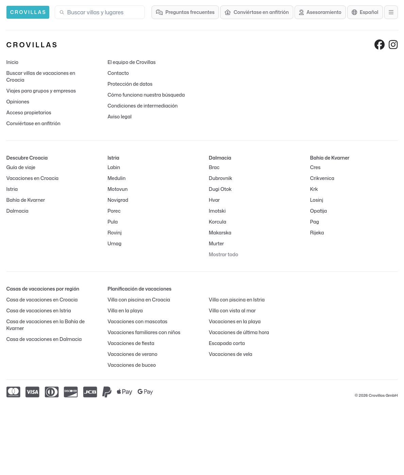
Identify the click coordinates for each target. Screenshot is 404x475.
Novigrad (118, 200)
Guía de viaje (21, 167)
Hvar (214, 200)
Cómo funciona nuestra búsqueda (146, 95)
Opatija (318, 211)
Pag (314, 221)
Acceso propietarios (28, 112)
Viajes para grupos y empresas (41, 90)
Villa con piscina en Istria (237, 299)
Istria (12, 189)
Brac (214, 167)
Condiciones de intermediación (143, 105)
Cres (315, 167)
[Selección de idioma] (365, 12)
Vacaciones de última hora (239, 332)
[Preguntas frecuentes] (185, 12)
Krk (314, 189)
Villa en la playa (125, 310)
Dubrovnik (220, 178)
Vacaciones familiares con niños (144, 332)
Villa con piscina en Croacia (139, 299)
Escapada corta (227, 343)
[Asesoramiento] (320, 12)
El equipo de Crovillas (132, 62)
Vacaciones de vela (230, 354)
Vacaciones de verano (133, 354)
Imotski (217, 211)
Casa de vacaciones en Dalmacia (44, 339)
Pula (113, 221)
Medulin (117, 178)
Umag (115, 243)
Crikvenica (322, 178)
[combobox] (103, 12)
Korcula (217, 221)
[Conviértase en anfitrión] (256, 12)
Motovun (118, 189)
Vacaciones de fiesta (131, 343)
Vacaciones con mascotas (138, 321)
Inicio (12, 62)
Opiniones (18, 101)
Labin (114, 167)
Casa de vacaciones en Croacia (42, 299)
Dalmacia (17, 211)
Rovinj (115, 232)
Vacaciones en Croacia (32, 178)
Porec (114, 211)
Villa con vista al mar (232, 310)
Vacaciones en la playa (235, 321)
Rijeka (317, 232)
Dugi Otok (220, 189)
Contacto (118, 73)
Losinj (316, 200)
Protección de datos (130, 84)
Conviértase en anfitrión (33, 123)
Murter (216, 243)
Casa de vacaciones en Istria (38, 310)
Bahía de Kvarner (25, 200)
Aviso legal (120, 116)
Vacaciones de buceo (132, 365)
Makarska (220, 232)
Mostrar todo (223, 254)
